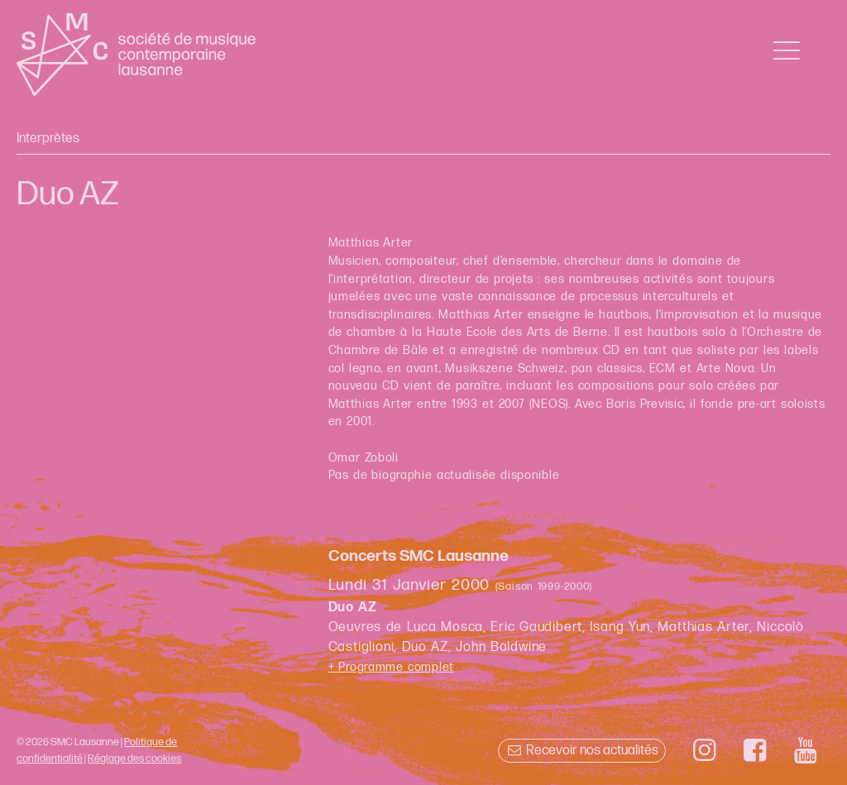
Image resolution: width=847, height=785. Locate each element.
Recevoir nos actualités (581, 751)
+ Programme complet (391, 667)
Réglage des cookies (134, 758)
